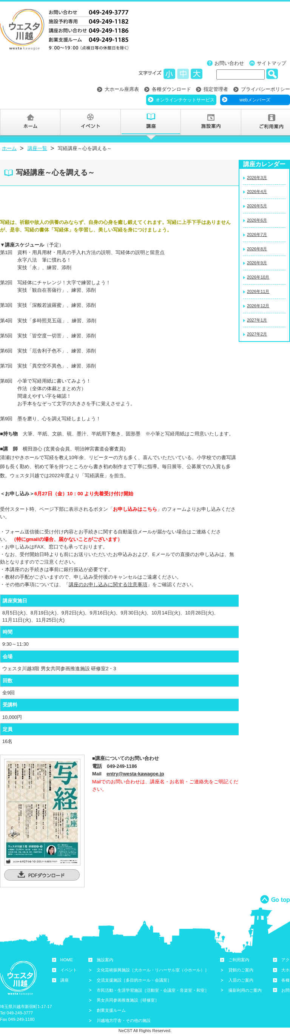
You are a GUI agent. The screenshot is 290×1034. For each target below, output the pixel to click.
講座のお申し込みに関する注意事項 (108, 584)
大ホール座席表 (122, 89)
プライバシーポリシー (265, 89)
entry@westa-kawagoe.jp (135, 774)
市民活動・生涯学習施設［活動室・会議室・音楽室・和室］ (153, 990)
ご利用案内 (238, 959)
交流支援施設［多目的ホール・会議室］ (134, 980)
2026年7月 (257, 234)
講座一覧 (37, 148)
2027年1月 (257, 320)
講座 (64, 980)
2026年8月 (257, 249)
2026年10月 (258, 277)
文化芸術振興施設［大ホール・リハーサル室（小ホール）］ (153, 970)
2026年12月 (258, 305)
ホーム (9, 148)
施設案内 (105, 959)
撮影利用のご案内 (245, 990)
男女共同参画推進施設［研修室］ (128, 1000)
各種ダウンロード (171, 89)
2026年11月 (258, 291)
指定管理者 (216, 89)
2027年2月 (257, 334)
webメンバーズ (254, 100)
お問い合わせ (229, 63)
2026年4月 (257, 191)
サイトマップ (271, 63)
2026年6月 (257, 220)
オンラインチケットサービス (185, 100)
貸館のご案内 (240, 970)
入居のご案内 (240, 980)
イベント (68, 970)
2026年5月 (257, 206)
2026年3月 (257, 177)
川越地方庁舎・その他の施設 (124, 1020)
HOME (66, 959)
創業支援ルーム (111, 1010)
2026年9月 (257, 262)
